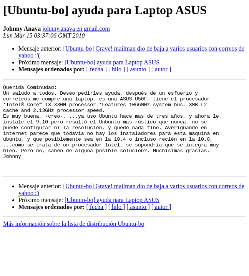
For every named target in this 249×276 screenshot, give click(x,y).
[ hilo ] (116, 69)
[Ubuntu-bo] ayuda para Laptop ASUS (112, 62)
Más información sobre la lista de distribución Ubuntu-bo (73, 241)
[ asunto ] (137, 69)
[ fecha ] (96, 69)
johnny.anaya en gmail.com (76, 28)
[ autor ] (161, 69)
